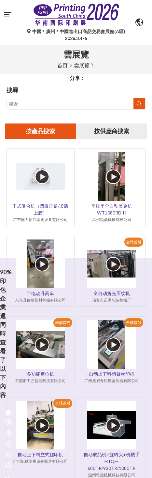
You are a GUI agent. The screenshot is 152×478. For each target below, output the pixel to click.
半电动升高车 (40, 293)
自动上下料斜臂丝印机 (111, 374)
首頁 (62, 65)
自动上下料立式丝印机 (40, 454)
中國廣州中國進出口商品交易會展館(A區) (76, 31)
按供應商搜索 (111, 131)
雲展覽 (82, 65)
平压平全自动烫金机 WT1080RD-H (111, 209)
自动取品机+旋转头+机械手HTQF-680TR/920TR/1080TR (112, 461)
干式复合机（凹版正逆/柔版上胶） (40, 209)
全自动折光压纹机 (111, 293)
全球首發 (134, 241)
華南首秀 (63, 322)
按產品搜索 (40, 131)
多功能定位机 (40, 374)
